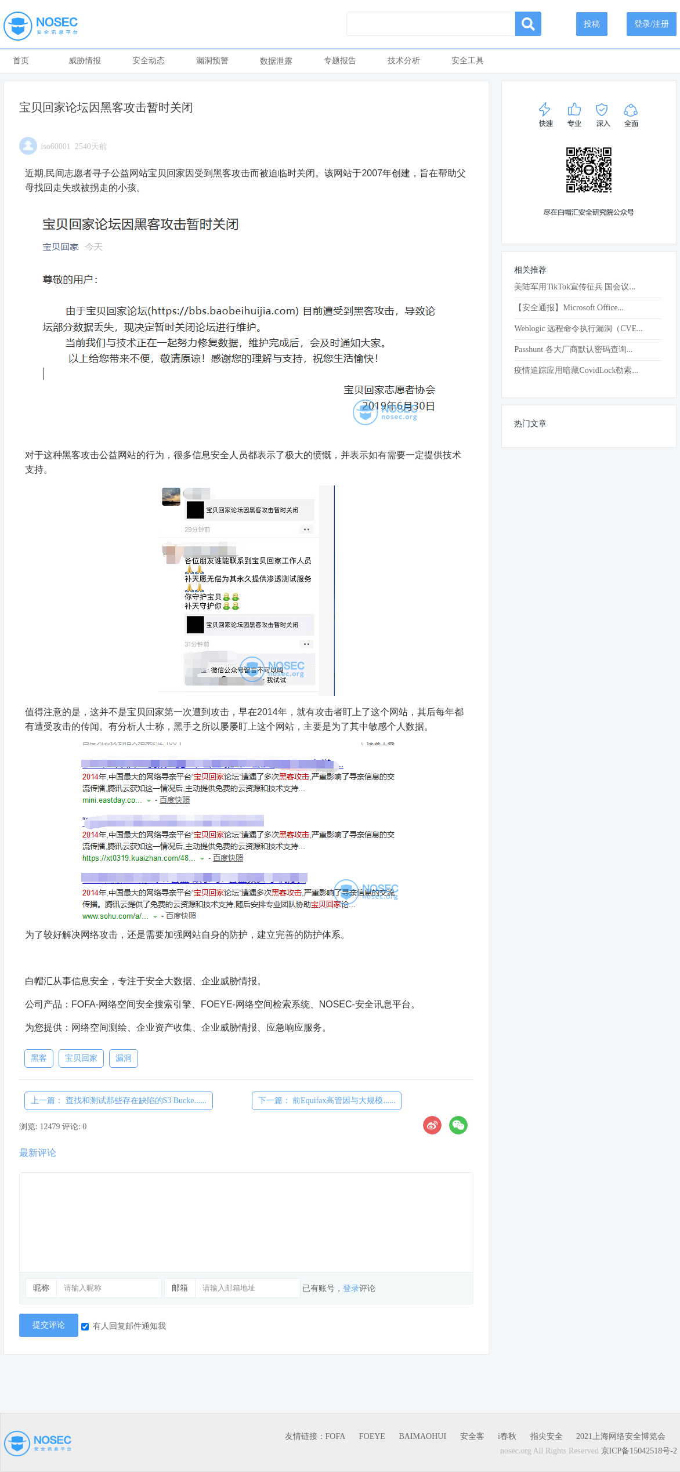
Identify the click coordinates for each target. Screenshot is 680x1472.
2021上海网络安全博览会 (620, 1436)
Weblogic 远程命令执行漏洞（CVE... (578, 328)
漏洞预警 (212, 60)
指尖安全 (546, 1436)
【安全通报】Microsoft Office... (569, 307)
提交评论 (48, 1325)
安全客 (472, 1436)
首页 (21, 60)
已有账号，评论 (338, 1288)
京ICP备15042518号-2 (639, 1450)
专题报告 (340, 60)
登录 (351, 1288)
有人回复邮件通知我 (123, 1326)
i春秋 (507, 1436)
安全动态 (148, 60)
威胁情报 (84, 60)
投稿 (592, 24)
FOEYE (372, 1436)
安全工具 (467, 60)
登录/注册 (651, 24)
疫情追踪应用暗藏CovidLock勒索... (576, 370)
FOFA (335, 1436)
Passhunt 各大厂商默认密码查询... (573, 349)
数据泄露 (276, 61)
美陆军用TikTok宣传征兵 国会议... (574, 286)
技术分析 (404, 60)
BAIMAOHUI (422, 1436)
